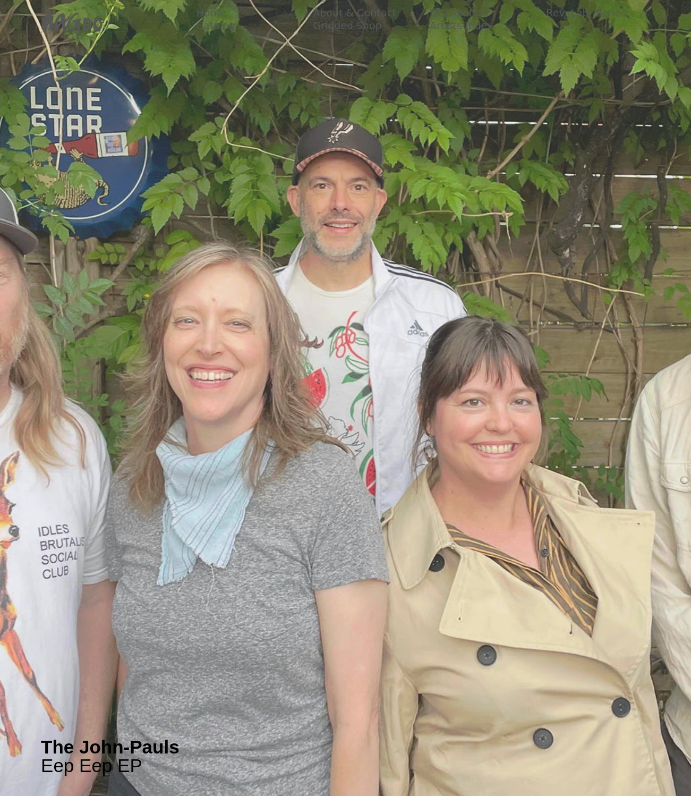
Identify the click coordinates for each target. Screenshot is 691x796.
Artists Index (461, 25)
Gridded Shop (347, 25)
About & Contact (354, 13)
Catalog (216, 25)
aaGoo (72, 22)
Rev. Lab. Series (586, 13)
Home (211, 13)
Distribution (459, 13)
